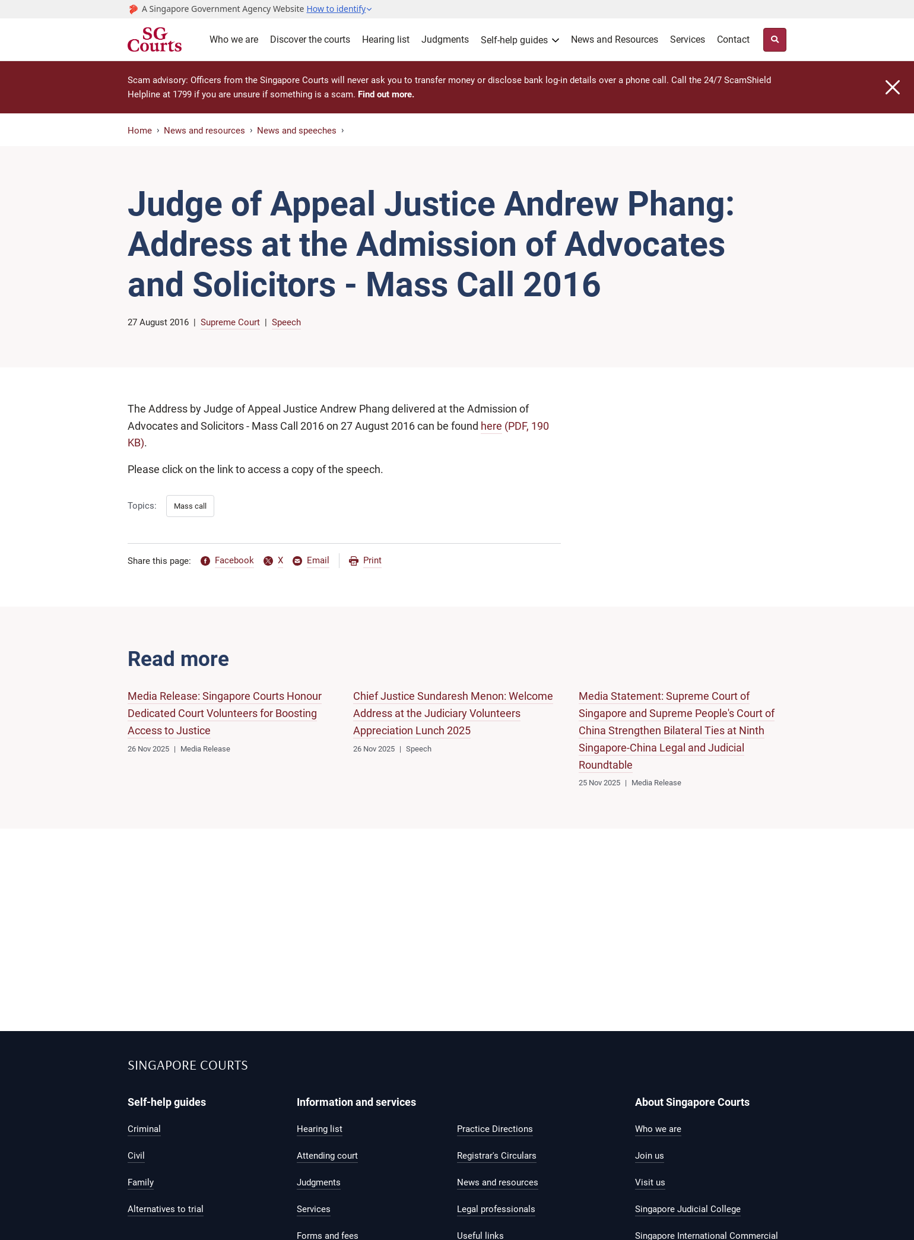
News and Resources (614, 39)
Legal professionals (496, 1209)
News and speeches (297, 130)
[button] (339, 8)
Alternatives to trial (166, 1209)
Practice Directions (495, 1129)
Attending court (327, 1155)
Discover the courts (310, 39)
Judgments (445, 39)
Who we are (234, 39)
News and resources (204, 130)
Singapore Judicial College (688, 1209)
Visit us (650, 1182)
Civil (136, 1155)
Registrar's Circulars (497, 1155)
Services (687, 39)
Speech (286, 322)
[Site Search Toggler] (774, 40)
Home (140, 130)
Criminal (144, 1129)
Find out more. (386, 94)
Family (141, 1182)
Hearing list (386, 39)
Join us (649, 1155)
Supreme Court (230, 322)
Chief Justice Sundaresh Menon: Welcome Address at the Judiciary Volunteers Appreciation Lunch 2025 (453, 713)
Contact (733, 39)
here (491, 426)
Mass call (190, 506)
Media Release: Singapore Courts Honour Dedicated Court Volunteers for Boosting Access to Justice (225, 713)
